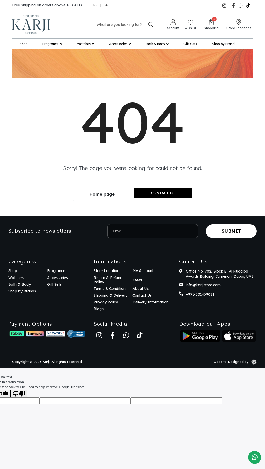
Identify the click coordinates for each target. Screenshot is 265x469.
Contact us (162, 192)
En (94, 5)
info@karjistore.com (203, 285)
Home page (102, 194)
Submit (231, 231)
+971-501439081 (200, 294)
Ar (107, 5)
